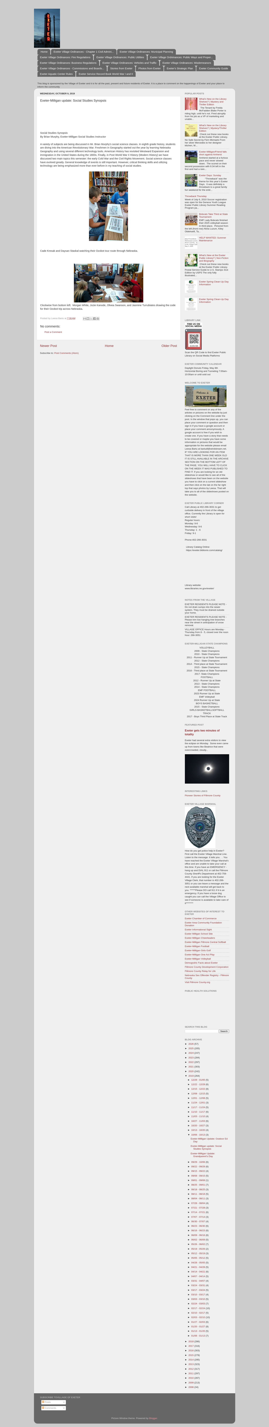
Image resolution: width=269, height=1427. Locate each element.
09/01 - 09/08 (198, 1180)
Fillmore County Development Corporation (207, 967)
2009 (191, 1382)
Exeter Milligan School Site (199, 933)
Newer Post (48, 346)
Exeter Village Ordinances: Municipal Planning (146, 51)
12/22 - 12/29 (198, 1084)
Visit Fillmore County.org (197, 982)
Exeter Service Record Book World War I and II (106, 73)
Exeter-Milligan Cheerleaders (200, 938)
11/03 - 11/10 (198, 1116)
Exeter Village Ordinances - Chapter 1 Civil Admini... (84, 51)
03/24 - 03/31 (198, 1285)
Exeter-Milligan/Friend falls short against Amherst (213, 153)
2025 (191, 1048)
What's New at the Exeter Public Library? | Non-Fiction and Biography (213, 258)
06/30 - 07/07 (198, 1221)
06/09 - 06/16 (198, 1235)
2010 (191, 1378)
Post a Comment (53, 332)
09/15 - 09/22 (198, 1171)
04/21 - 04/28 (198, 1267)
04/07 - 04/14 (198, 1276)
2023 (191, 1057)
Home (44, 51)
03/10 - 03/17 (198, 1294)
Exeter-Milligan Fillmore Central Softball (205, 942)
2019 (191, 1076)
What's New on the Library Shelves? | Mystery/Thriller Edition (213, 128)
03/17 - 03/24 (198, 1290)
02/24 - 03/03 (198, 1303)
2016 (191, 1350)
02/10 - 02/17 (198, 1312)
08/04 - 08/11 (198, 1198)
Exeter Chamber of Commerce (201, 918)
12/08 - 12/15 (198, 1093)
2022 (191, 1062)
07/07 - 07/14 (198, 1217)
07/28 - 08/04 (198, 1203)
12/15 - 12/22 (198, 1089)
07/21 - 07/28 (198, 1207)
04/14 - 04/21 (198, 1271)
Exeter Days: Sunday (210, 175)
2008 (191, 1387)
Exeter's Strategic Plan (180, 68)
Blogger (153, 1418)
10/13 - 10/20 (198, 1130)
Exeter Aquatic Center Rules (56, 73)
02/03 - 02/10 (198, 1317)
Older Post (169, 346)
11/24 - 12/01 (198, 1102)
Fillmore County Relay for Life (200, 971)
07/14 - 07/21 (198, 1212)
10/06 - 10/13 (198, 1134)
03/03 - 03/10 (198, 1299)
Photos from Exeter (149, 68)
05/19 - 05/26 (198, 1249)
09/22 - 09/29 (198, 1166)
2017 (191, 1346)
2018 (191, 1341)
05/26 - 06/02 (198, 1244)
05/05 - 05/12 (198, 1258)
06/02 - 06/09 (198, 1239)
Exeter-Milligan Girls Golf (198, 950)
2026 (191, 1044)
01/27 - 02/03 (198, 1322)
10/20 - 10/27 (198, 1125)
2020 (191, 1071)
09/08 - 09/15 (198, 1175)
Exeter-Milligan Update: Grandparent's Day (203, 1155)
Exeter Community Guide (213, 68)
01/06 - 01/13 (198, 1335)
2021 (191, 1066)
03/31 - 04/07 (198, 1281)
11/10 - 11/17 (198, 1112)
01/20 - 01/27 (198, 1326)
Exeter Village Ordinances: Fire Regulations (65, 57)
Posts (46, 1402)
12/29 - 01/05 (198, 1080)
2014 (191, 1359)
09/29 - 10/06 (198, 1162)
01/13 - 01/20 (198, 1331)
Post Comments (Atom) (66, 353)
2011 (191, 1373)
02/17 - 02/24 (198, 1308)
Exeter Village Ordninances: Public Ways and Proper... (181, 57)
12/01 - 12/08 (198, 1098)
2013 (191, 1364)
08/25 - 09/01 (198, 1184)
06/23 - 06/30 (198, 1226)
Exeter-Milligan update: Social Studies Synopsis (206, 1147)
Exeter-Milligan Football (197, 946)
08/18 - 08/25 (198, 1189)
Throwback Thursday (196, 196)
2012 (191, 1369)
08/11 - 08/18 (198, 1194)
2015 (191, 1355)
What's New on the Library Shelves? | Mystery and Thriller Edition (213, 102)
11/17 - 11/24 (198, 1107)
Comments (49, 1408)
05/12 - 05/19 (198, 1253)
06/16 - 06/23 (198, 1230)
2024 (191, 1053)
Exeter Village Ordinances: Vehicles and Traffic (129, 62)
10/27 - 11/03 (198, 1121)
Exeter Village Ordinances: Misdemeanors (187, 62)
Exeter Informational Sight (198, 929)
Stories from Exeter (121, 68)
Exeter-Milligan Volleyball (198, 958)
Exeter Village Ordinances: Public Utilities (120, 57)
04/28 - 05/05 (198, 1262)
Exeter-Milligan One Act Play (200, 954)
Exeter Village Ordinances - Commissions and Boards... (72, 68)
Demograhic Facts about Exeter (201, 962)
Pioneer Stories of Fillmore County (203, 795)
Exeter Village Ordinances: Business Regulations (68, 62)
